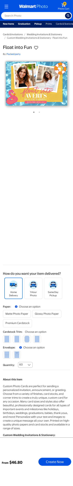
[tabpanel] (36, 84)
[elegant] (27, 339)
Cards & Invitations (13, 34)
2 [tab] (38, 111)
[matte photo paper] (17, 314)
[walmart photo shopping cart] (63, 6)
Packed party (14, 54)
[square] (7, 339)
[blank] (7, 355)
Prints (49, 23)
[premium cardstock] (17, 323)
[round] (17, 339)
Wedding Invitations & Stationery (44, 34)
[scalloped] (37, 339)
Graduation (24, 23)
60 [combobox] (21, 364)
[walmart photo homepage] (33, 6)
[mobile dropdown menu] (6, 6)
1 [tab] (33, 111)
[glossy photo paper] (46, 314)
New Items (8, 23)
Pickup (38, 23)
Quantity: (9, 365)
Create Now (55, 462)
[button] (36, 48)
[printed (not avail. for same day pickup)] (17, 355)
